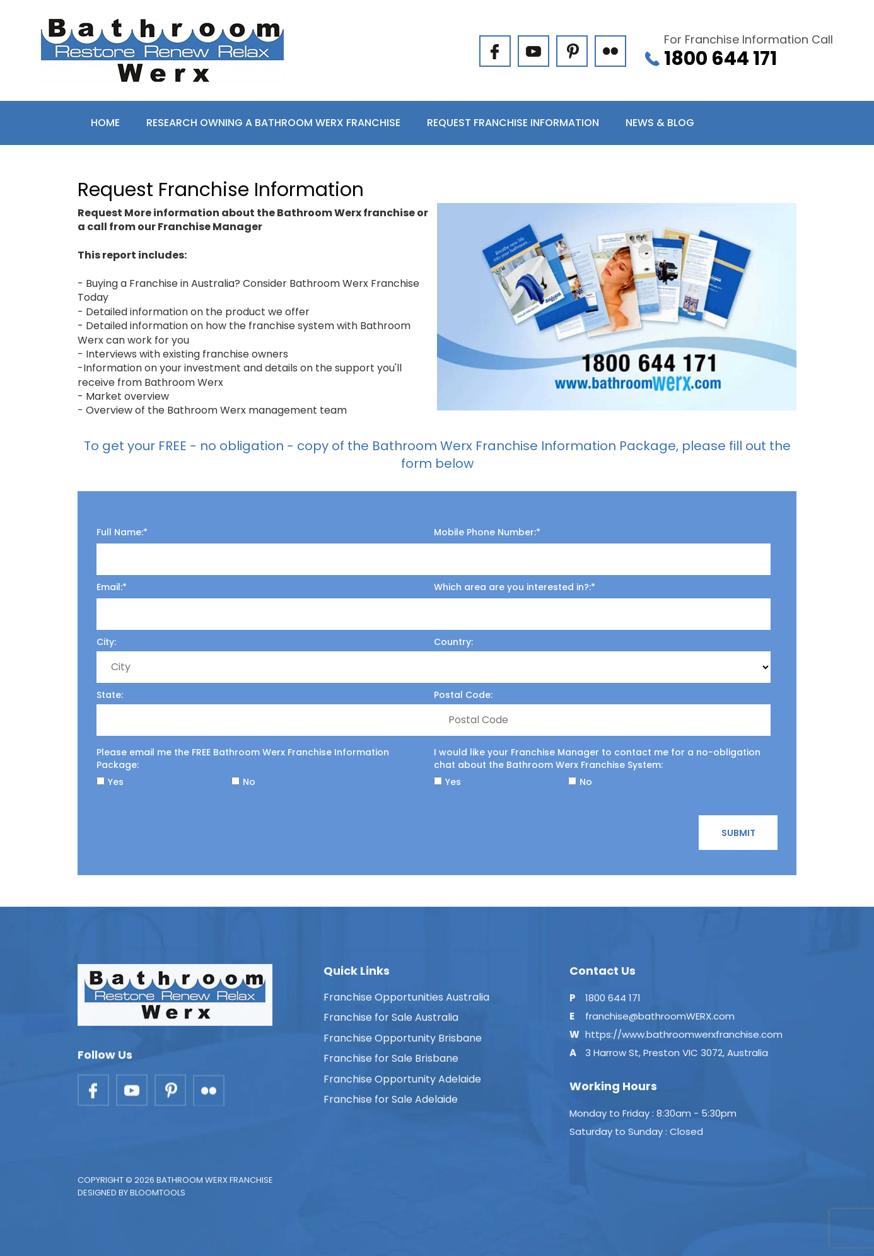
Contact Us (124, 167)
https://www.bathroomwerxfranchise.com (684, 1039)
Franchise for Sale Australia (390, 1023)
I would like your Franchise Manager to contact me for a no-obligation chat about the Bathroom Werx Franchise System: (597, 758)
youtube (533, 51)
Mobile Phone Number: (485, 532)
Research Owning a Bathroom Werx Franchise (273, 122)
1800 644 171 (748, 51)
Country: (453, 642)
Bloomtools (157, 1198)
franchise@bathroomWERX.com (660, 1021)
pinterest (572, 51)
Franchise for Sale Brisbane (390, 1063)
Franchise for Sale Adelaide (390, 1104)
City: (106, 642)
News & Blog (660, 122)
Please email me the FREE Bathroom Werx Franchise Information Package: (242, 758)
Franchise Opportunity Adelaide (402, 1084)
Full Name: (119, 532)
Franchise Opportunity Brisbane (402, 1043)
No (243, 782)
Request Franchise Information (513, 122)
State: (109, 695)
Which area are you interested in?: (512, 587)
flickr (610, 51)
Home (105, 122)
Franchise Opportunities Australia (406, 1002)
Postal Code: (463, 695)
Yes (110, 782)
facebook (495, 51)
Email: (109, 587)
